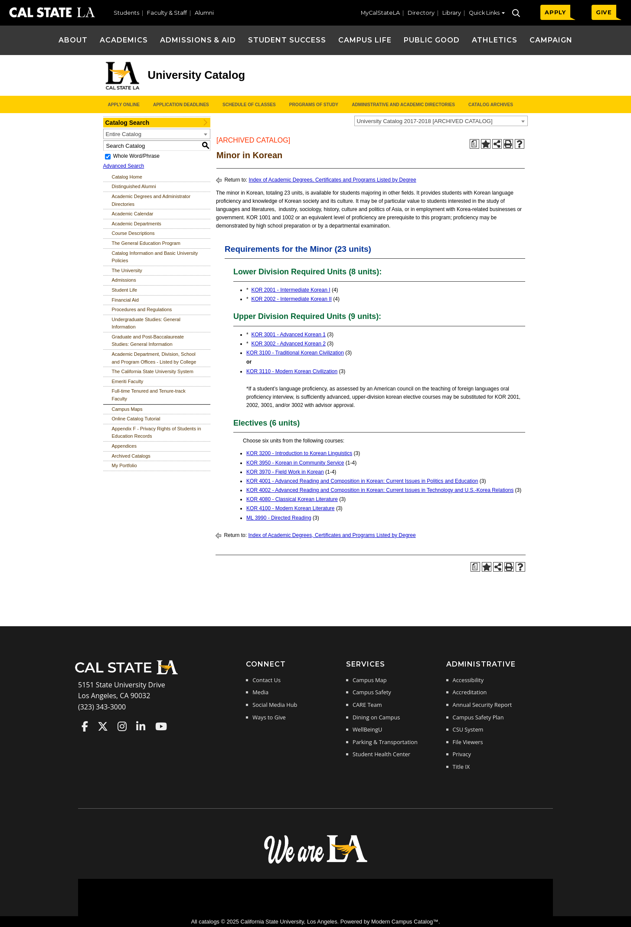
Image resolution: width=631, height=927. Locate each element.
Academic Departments (136, 223)
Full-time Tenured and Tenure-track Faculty (149, 394)
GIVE (604, 12)
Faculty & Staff (167, 13)
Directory (421, 13)
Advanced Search (123, 166)
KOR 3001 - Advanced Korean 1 (288, 335)
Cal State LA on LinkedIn (140, 726)
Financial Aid (125, 299)
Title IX (461, 767)
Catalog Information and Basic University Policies (155, 256)
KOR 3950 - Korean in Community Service (295, 463)
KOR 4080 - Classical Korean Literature (292, 499)
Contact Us (266, 680)
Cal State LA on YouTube (161, 726)
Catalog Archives (490, 104)
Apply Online (124, 104)
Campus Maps (127, 409)
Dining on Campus (376, 717)
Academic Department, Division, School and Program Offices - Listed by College (154, 357)
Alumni (204, 13)
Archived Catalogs (131, 456)
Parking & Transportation (385, 742)
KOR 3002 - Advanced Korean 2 (288, 344)
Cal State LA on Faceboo (85, 726)
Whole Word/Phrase (136, 156)
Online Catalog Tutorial (136, 418)
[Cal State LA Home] (129, 673)
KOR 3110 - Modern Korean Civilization (291, 371)
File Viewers (468, 742)
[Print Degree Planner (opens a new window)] (474, 144)
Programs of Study (313, 104)
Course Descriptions (133, 233)
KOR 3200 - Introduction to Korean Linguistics (299, 453)
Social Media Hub (274, 705)
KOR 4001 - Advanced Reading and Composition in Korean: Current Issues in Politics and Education (362, 481)
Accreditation (470, 692)
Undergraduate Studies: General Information (146, 323)
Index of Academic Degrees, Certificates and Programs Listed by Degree (332, 180)
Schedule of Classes (249, 104)
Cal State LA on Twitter (103, 726)
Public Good (432, 40)
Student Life (124, 290)
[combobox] (441, 121)
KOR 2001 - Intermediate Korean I (290, 290)
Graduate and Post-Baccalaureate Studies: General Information (148, 340)
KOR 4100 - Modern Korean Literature (290, 508)
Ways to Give (268, 717)
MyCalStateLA (380, 13)
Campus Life (365, 40)
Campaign (551, 40)
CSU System (468, 729)
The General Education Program (146, 243)
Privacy (462, 754)
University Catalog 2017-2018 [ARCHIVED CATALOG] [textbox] (425, 121)
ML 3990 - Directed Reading (278, 518)
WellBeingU (367, 729)
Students (126, 13)
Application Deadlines (181, 104)
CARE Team (367, 705)
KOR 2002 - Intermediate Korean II (291, 299)
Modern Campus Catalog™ (404, 921)
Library (451, 13)
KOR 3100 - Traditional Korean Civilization (295, 353)
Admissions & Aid (198, 40)
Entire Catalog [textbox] (123, 134)
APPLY (555, 12)
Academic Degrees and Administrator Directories (151, 200)
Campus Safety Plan (478, 717)
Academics (124, 40)
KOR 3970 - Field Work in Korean (285, 472)
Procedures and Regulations (142, 309)
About (73, 40)
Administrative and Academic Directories (403, 104)
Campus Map (370, 680)
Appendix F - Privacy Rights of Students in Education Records (156, 432)
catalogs (209, 921)
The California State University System (152, 371)
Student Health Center (381, 754)
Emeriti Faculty (128, 381)
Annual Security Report (482, 705)
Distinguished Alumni (134, 186)
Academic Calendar (133, 213)
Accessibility (468, 680)
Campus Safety (372, 692)
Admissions (124, 280)
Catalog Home (127, 176)
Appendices (124, 446)
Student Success (287, 40)
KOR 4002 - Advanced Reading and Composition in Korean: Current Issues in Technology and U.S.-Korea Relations (379, 490)
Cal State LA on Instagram (122, 726)
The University (127, 270)
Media (260, 692)
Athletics (494, 40)
